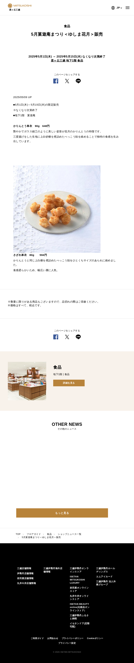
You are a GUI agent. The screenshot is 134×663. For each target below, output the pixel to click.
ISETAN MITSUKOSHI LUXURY (77, 579)
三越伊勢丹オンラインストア (79, 570)
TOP (18, 534)
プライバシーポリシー (73, 638)
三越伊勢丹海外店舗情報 (52, 570)
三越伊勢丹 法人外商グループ (106, 583)
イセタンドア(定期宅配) (80, 625)
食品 (49, 534)
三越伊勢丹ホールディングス (105, 570)
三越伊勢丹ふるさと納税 (79, 617)
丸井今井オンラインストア (79, 597)
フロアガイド (34, 534)
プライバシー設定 (67, 643)
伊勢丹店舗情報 (25, 573)
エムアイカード (104, 576)
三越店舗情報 (24, 568)
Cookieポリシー (95, 638)
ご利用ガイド (37, 638)
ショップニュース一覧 (69, 534)
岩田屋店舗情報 (25, 578)
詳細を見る (69, 383)
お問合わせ (52, 638)
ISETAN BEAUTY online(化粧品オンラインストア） (80, 607)
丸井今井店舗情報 (26, 583)
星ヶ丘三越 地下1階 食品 (67, 60)
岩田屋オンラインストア (79, 589)
